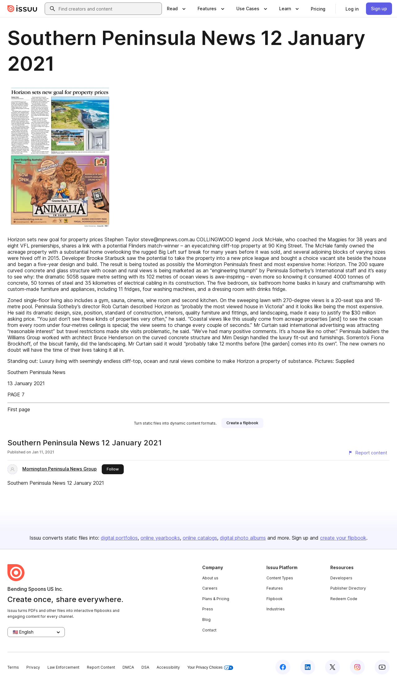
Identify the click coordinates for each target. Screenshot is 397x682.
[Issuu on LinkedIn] (307, 667)
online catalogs (200, 538)
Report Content (101, 667)
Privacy (33, 667)
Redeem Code (343, 598)
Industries (275, 609)
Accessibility (168, 667)
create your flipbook (343, 538)
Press (207, 609)
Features (274, 588)
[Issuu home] (22, 8)
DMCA (128, 667)
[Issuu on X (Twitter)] (332, 667)
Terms (13, 667)
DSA (145, 667)
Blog (206, 619)
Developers (341, 578)
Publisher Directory (348, 588)
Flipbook (274, 598)
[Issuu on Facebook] (282, 667)
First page (18, 409)
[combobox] (109, 9)
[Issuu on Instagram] (357, 667)
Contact (209, 630)
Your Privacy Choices (210, 667)
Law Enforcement (63, 667)
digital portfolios (119, 538)
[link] (318, 8)
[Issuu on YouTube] (382, 667)
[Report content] (368, 453)
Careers (209, 588)
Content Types (279, 578)
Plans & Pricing (215, 598)
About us (210, 578)
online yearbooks (160, 538)
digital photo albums (243, 538)
